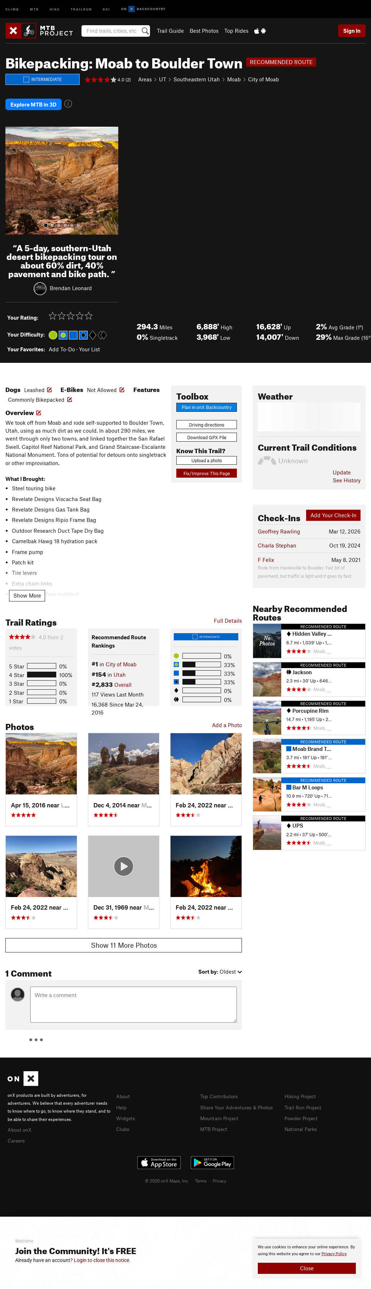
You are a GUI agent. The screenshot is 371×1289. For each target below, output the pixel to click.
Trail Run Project (304, 1103)
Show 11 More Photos (124, 941)
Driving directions (206, 421)
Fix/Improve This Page (207, 469)
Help (122, 1103)
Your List (89, 345)
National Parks (302, 1124)
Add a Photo (227, 721)
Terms (201, 1175)
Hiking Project (301, 1092)
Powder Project (302, 1113)
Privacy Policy (334, 1254)
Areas (145, 79)
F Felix (266, 556)
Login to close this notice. (102, 1260)
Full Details (228, 616)
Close (307, 1268)
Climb (12, 8)
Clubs (123, 1124)
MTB (34, 8)
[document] (307, 1259)
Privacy (219, 1175)
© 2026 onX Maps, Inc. (167, 1175)
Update (342, 468)
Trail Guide (170, 30)
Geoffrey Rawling (279, 527)
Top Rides (236, 30)
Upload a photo (206, 456)
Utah (120, 670)
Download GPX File (206, 433)
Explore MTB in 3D (33, 102)
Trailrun (81, 8)
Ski (106, 8)
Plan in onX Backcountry (206, 403)
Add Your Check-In (333, 511)
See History (347, 476)
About (123, 1092)
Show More (27, 591)
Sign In (352, 30)
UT (162, 79)
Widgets (126, 1113)
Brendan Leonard (71, 283)
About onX (21, 1125)
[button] (12, 177)
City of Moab (263, 79)
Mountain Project (221, 1113)
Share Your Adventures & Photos (239, 1103)
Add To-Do (62, 345)
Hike (55, 8)
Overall (123, 680)
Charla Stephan (277, 541)
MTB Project (215, 1124)
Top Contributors (220, 1092)
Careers (17, 1135)
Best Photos (204, 30)
